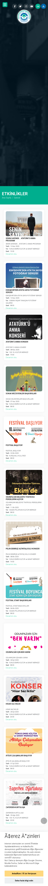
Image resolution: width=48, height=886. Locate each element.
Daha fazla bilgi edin (24, 881)
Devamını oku (11, 254)
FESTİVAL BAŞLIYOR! (14, 445)
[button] (5, 4)
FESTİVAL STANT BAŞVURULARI (18, 600)
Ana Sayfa (6, 198)
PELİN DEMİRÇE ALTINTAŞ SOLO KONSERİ (23, 549)
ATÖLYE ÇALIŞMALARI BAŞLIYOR (19, 756)
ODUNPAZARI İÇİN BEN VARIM (18, 652)
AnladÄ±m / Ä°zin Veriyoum (24, 874)
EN (38, 7)
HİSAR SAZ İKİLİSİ (13, 704)
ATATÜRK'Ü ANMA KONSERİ (17, 342)
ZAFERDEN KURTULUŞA (15, 807)
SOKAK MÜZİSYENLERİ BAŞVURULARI (21, 393)
